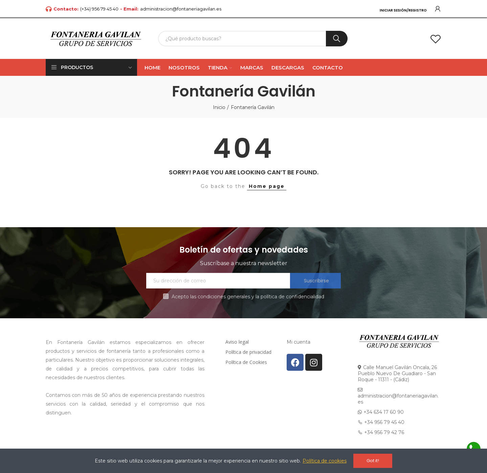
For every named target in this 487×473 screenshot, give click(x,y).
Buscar (337, 38)
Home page (267, 186)
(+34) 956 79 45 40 (99, 9)
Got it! (373, 460)
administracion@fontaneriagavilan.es (180, 9)
